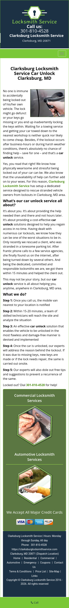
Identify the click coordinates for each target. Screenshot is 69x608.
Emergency (30, 562)
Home (16, 558)
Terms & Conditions (20, 571)
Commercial (47, 558)
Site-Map (54, 571)
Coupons (45, 562)
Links (34, 575)
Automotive (13, 562)
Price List (40, 571)
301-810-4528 (34, 31)
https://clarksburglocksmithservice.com (34, 549)
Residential (30, 558)
